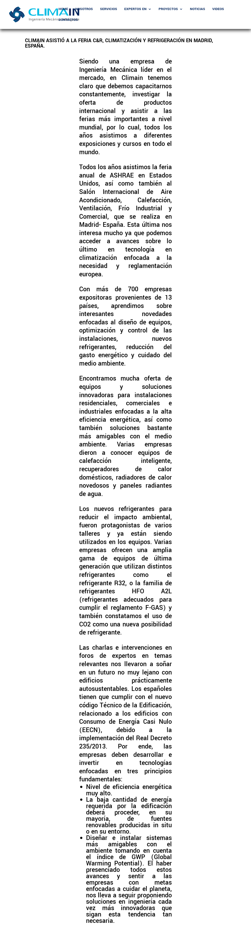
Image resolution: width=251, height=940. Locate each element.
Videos (218, 9)
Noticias (197, 9)
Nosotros (84, 9)
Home (63, 9)
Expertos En (135, 9)
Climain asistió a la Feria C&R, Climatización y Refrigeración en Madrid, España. (119, 43)
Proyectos (168, 9)
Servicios (108, 9)
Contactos (68, 20)
